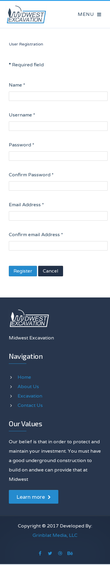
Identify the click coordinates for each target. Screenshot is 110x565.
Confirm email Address (36, 234)
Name (17, 85)
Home (24, 377)
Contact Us (30, 405)
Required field (26, 65)
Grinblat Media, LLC (55, 535)
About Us (28, 386)
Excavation (30, 396)
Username (22, 115)
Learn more (33, 496)
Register (22, 271)
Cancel (50, 271)
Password (21, 145)
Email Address (26, 205)
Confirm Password (31, 175)
